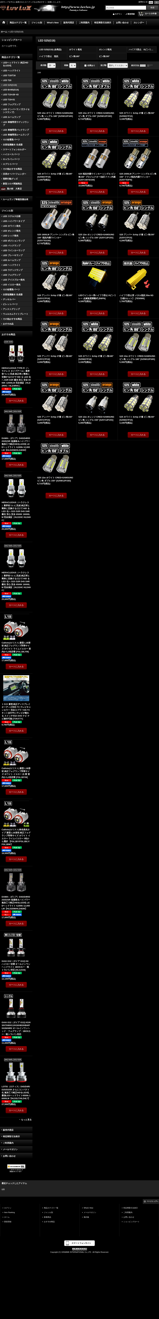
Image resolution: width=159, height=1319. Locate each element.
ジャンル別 (48, 1212)
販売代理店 (8, 1130)
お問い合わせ (9, 1156)
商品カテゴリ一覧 (51, 1208)
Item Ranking (9, 1212)
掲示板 (86, 1217)
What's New (88, 1208)
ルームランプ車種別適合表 (15, 199)
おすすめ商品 (49, 1222)
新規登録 (131, 14)
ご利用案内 (8, 1143)
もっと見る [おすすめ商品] (26, 1119)
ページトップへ (152, 1201)
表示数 (43, 65)
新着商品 (47, 1217)
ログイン (118, 14)
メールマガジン (10, 1149)
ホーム (7, 1217)
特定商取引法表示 (11, 1136)
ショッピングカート (131, 1222)
